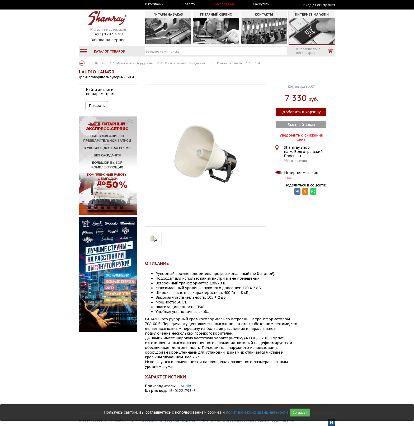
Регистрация (325, 5)
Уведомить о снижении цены (301, 137)
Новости (188, 4)
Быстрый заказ (301, 124)
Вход (307, 5)
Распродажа (224, 4)
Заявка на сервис (108, 39)
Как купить (261, 4)
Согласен (300, 412)
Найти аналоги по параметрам (100, 91)
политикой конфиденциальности (257, 412)
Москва (103, 4)
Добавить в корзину (301, 112)
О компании (154, 4)
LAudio (184, 385)
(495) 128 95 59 (108, 33)
